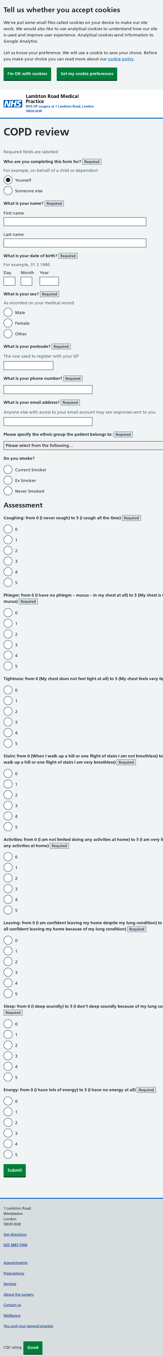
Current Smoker (30, 469)
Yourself (23, 180)
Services (10, 1284)
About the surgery (19, 1294)
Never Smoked (29, 491)
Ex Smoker (25, 480)
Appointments (15, 1262)
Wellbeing (12, 1315)
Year (44, 272)
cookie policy (121, 59)
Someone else (29, 190)
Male (20, 312)
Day (7, 272)
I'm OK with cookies (27, 73)
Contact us (12, 1305)
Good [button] (32, 1347)
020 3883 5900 (15, 1245)
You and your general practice (28, 1326)
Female (22, 323)
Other (21, 334)
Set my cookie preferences (87, 73)
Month (27, 272)
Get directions (15, 1234)
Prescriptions (14, 1273)
